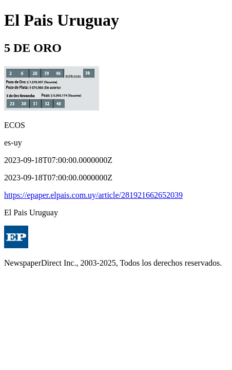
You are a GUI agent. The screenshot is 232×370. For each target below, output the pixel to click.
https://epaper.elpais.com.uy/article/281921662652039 (93, 195)
